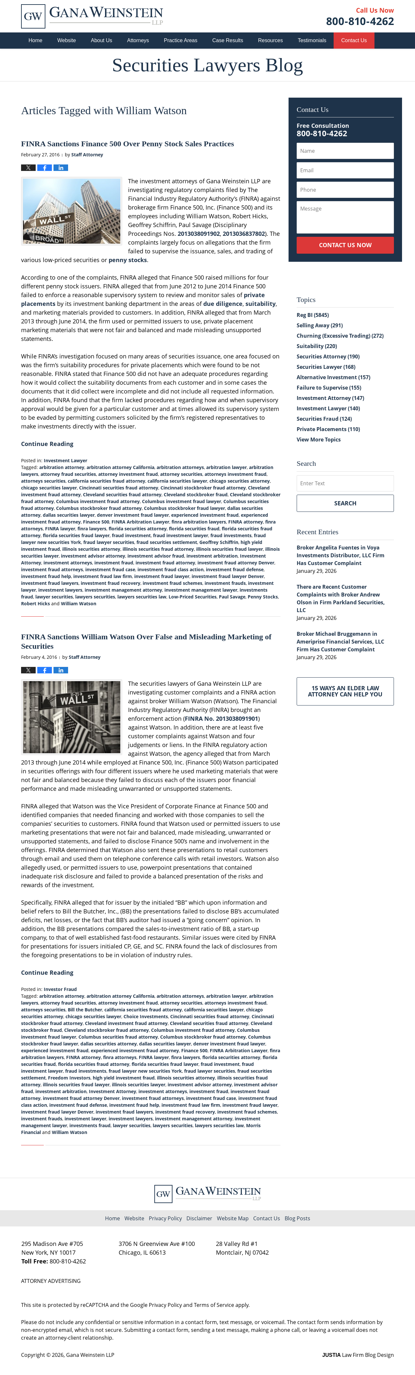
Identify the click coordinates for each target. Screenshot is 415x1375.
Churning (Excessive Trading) (340, 335)
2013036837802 (244, 233)
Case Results (227, 40)
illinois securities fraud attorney (158, 549)
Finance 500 (96, 522)
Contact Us (354, 40)
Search (345, 503)
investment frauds (225, 583)
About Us (101, 40)
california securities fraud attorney (106, 481)
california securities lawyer (177, 481)
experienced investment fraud (205, 515)
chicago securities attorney (239, 481)
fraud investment (131, 535)
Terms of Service (214, 1305)
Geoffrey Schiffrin (218, 542)
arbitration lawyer (226, 467)
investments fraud (90, 1125)
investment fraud (113, 563)
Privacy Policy (165, 1218)
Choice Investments (146, 1016)
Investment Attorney (112, 1091)
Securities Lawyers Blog (92, 16)
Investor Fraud (60, 989)
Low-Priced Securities (193, 597)
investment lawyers (60, 590)
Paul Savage (232, 597)
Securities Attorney (328, 356)
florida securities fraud (194, 528)
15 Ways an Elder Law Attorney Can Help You (345, 691)
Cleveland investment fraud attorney (126, 1023)
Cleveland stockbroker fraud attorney (106, 1030)
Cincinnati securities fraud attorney (118, 488)
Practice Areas (180, 40)
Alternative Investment (333, 377)
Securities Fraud (324, 418)
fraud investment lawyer (180, 535)
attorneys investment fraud (236, 474)
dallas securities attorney (108, 1044)
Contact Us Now (345, 245)
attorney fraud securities (68, 474)
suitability (260, 304)
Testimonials (312, 40)
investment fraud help (46, 576)
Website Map (233, 1218)
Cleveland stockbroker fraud (196, 494)
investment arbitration (212, 556)
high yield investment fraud (124, 1078)
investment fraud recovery (110, 583)
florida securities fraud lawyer (76, 535)
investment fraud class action (170, 569)
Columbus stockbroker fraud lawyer (184, 508)
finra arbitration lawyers (199, 522)
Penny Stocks (263, 597)
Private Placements (328, 429)
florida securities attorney (138, 528)
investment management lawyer (200, 590)
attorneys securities (43, 481)
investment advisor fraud (155, 556)
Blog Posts (297, 1218)
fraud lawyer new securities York (145, 1071)
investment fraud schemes (172, 583)
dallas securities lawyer (69, 515)
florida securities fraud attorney (93, 1064)
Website (66, 40)
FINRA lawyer (60, 528)
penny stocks (128, 260)
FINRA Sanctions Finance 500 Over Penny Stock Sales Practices (127, 143)
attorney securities (181, 474)
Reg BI (313, 315)
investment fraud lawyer (161, 576)
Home (35, 40)
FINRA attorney (245, 522)
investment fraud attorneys (52, 569)
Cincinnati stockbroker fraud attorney (203, 488)
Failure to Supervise (329, 387)
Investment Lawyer (65, 460)
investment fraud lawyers (49, 583)
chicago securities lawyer (49, 488)
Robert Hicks (35, 603)
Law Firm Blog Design (358, 1354)
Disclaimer (199, 1218)
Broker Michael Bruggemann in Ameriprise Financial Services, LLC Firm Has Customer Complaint (340, 641)
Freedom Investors (69, 1078)
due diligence (223, 304)
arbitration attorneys (180, 467)
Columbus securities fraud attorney (118, 1037)
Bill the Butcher (85, 1010)
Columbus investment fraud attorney (98, 501)
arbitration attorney (61, 467)
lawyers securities (95, 597)
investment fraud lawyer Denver (228, 576)
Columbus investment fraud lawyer (181, 501)
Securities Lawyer (326, 366)
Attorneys (138, 40)
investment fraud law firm (102, 576)
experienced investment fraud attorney (135, 1050)
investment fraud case (110, 569)
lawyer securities (54, 597)
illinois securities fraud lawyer (229, 549)
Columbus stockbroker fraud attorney (99, 508)
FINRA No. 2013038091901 (221, 718)
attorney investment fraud (128, 474)
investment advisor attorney (93, 556)
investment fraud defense (235, 569)
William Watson (78, 603)
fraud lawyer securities (108, 542)
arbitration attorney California (120, 467)
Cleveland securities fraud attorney (122, 494)
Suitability (317, 346)
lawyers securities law (141, 597)
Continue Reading (47, 444)
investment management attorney (123, 590)
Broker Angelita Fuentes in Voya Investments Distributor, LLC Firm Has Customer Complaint (341, 555)
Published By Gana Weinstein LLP (360, 16)
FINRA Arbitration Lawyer (140, 522)
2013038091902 (199, 233)
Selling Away (320, 325)
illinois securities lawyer (138, 1084)
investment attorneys (67, 563)
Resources (270, 40)
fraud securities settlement (166, 542)
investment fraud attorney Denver (235, 563)
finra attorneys (119, 1057)
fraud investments (231, 535)
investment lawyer (85, 1119)
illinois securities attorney (91, 549)
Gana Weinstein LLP (90, 1354)
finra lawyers (91, 528)
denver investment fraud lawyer (133, 515)
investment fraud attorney (165, 563)
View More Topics (319, 439)
